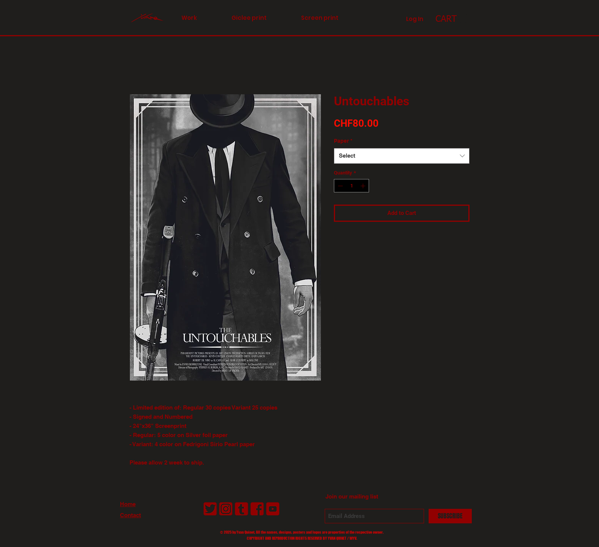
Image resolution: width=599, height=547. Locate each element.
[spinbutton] (351, 185)
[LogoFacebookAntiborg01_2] (257, 509)
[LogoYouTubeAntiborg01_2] (273, 509)
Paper (343, 141)
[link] (451, 18)
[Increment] (363, 185)
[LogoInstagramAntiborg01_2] (226, 509)
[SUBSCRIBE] (450, 516)
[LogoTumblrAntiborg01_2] (241, 509)
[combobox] (401, 156)
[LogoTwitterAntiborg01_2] (210, 509)
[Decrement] (339, 185)
